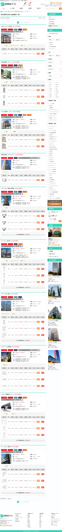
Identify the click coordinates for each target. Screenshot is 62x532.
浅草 (40, 520)
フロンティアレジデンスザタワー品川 (54, 276)
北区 (28, 518)
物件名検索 (17, 521)
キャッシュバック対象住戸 (55, 198)
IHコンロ (51, 157)
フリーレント (52, 48)
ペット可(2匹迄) (53, 171)
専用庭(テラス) (53, 138)
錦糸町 (40, 516)
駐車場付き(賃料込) (53, 149)
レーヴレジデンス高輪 (52, 298)
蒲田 (40, 524)
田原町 (40, 521)
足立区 (28, 525)
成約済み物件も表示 (54, 33)
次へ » (27, 22)
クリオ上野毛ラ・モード (11, 111)
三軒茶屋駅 (24, 78)
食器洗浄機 (52, 194)
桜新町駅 (23, 408)
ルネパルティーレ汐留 (52, 342)
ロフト (51, 175)
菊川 (40, 522)
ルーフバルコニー (53, 140)
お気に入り (25, 4)
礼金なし (51, 44)
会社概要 (30, 8)
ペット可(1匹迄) (53, 169)
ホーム (4, 8)
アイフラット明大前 (10, 240)
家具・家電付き (53, 147)
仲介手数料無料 (53, 46)
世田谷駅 (22, 409)
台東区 (28, 517)
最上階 (51, 153)
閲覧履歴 (29, 4)
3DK (50, 90)
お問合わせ (39, 8)
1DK (50, 84)
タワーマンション (53, 115)
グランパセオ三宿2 (9, 293)
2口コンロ (52, 159)
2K (50, 86)
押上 (40, 518)
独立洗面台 (52, 161)
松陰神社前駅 (23, 77)
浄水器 (51, 187)
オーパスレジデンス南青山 (53, 320)
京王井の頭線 (17, 256)
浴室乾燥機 (52, 179)
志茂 (40, 526)
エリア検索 (12, 8)
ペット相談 (5, 45)
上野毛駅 (22, 125)
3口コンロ (52, 196)
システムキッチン (53, 183)
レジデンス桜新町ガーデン (11, 394)
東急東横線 (17, 40)
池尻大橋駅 (24, 307)
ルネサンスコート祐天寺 (11, 26)
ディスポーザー (53, 189)
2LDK (51, 88)
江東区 (28, 514)
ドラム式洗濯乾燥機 (54, 192)
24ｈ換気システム (53, 136)
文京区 (28, 524)
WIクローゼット (53, 173)
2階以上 (51, 134)
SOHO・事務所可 (53, 113)
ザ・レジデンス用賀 (10, 446)
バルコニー (52, 142)
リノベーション (53, 167)
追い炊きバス (52, 181)
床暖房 (51, 177)
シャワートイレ (53, 163)
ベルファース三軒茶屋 (10, 346)
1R (50, 82)
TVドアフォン (52, 165)
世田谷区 (19, 38)
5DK (50, 96)
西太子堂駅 (23, 360)
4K (50, 92)
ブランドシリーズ (53, 119)
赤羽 (40, 525)
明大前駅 (22, 256)
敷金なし (51, 42)
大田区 (28, 520)
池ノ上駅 (22, 309)
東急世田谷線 (17, 76)
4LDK (51, 94)
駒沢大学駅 (24, 166)
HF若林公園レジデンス (10, 62)
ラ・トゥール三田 (51, 364)
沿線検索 (21, 8)
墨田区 (28, 516)
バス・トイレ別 (53, 130)
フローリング (52, 126)
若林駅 (22, 76)
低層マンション (23, 45)
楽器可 (51, 105)
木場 (40, 514)
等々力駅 (22, 128)
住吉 (40, 517)
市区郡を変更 (51, 21)
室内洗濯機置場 (53, 132)
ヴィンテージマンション (54, 111)
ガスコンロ (52, 145)
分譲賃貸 (14, 131)
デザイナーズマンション (14, 45)
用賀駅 (23, 460)
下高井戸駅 (23, 257)
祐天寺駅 (22, 40)
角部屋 (51, 151)
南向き (51, 155)
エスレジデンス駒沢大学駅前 (12, 188)
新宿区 (28, 521)
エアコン (51, 128)
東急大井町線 (17, 125)
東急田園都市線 (18, 78)
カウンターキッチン (54, 185)
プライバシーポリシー (19, 517)
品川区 (28, 522)
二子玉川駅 (23, 127)
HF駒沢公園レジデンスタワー (12, 154)
